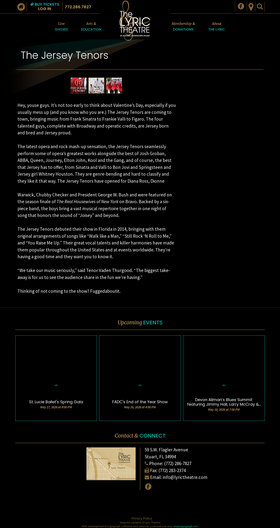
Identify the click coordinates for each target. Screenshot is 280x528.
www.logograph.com (185, 526)
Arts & (91, 26)
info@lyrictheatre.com (185, 477)
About (216, 26)
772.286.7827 (78, 7)
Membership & (183, 26)
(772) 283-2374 (172, 470)
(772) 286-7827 (177, 463)
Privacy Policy (141, 518)
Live (61, 26)
